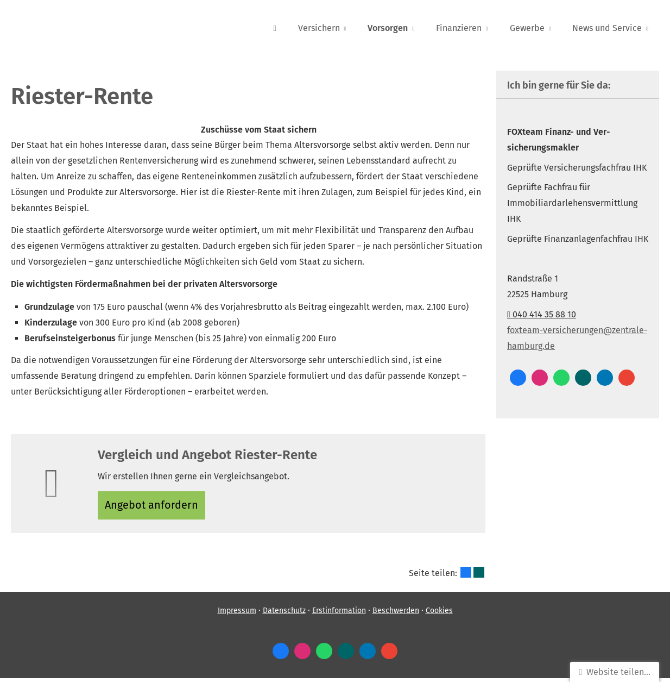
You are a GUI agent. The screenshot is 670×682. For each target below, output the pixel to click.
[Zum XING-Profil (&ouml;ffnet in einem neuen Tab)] (583, 378)
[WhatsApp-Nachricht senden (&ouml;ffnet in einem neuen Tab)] (561, 378)
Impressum (237, 615)
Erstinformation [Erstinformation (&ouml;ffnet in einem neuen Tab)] (339, 615)
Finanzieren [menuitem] (459, 28)
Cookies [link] (439, 615)
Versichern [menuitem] (319, 28)
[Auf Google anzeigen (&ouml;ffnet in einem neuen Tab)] (626, 378)
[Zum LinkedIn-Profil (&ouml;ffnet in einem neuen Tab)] (605, 378)
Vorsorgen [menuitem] (388, 28)
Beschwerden (395, 615)
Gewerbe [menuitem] (527, 28)
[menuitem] (274, 28)
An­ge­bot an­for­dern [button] (154, 506)
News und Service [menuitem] (607, 28)
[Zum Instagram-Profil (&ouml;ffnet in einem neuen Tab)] (540, 378)
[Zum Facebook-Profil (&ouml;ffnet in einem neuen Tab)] (518, 378)
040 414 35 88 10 (541, 314)
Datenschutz (284, 615)
